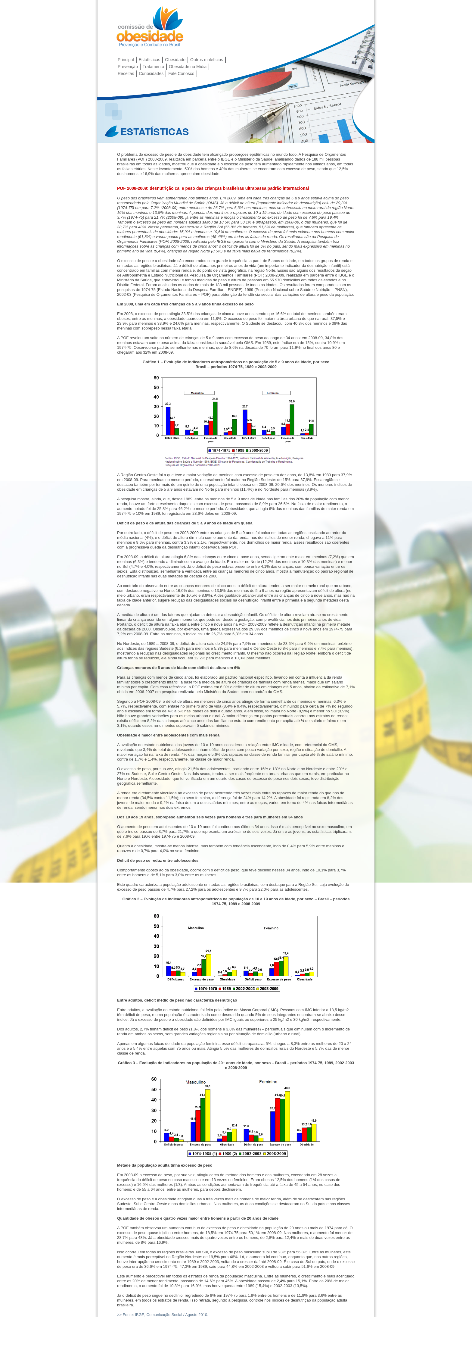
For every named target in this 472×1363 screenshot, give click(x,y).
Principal (126, 59)
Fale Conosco (181, 73)
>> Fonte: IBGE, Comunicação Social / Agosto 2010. (162, 1314)
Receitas (126, 73)
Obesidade (175, 59)
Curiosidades (151, 73)
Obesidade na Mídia (187, 66)
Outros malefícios (206, 59)
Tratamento (153, 66)
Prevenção (128, 66)
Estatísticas (149, 59)
